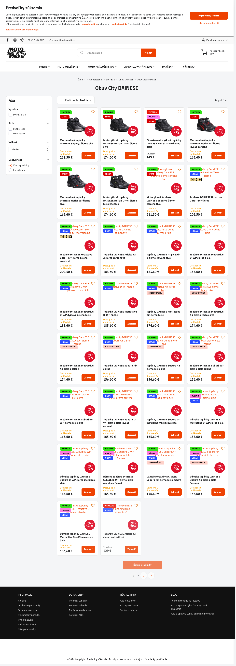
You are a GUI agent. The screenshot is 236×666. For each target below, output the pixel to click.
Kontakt (22, 600)
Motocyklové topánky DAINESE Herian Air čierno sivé (75, 200)
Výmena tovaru (25, 619)
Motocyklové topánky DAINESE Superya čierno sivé (76, 141)
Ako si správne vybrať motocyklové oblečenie (189, 607)
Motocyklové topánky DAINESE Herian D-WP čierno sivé (120, 143)
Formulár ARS (76, 615)
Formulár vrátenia (78, 605)
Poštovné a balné (27, 624)
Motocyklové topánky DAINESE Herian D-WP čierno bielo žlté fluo (120, 200)
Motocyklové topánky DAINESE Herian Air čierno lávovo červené (205, 143)
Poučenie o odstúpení (80, 610)
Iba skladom (17, 170)
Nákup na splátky (27, 629)
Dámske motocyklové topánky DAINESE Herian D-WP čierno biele (164, 143)
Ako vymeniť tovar (129, 605)
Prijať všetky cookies (208, 15)
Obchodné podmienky (29, 605)
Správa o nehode (129, 610)
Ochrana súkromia (27, 610)
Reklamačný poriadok (29, 615)
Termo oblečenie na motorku (185, 600)
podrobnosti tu (90, 24)
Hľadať (148, 52)
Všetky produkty (19, 165)
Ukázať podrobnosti (209, 23)
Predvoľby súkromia (97, 659)
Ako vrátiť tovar (128, 600)
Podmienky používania (155, 659)
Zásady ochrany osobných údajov (125, 659)
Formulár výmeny (78, 600)
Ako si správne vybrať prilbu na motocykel (192, 613)
